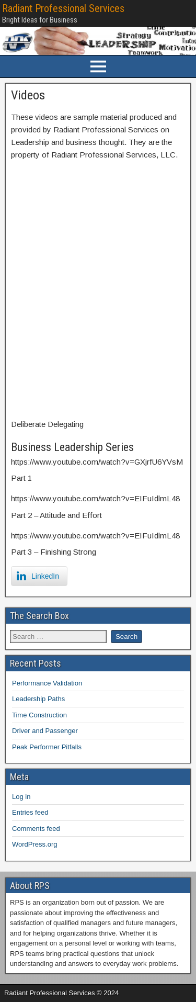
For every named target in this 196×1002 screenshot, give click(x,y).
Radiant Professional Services (63, 8)
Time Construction (39, 715)
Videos (28, 95)
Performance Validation (47, 683)
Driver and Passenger (45, 731)
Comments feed (36, 828)
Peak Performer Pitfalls (47, 747)
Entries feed (30, 812)
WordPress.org (34, 844)
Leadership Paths (38, 699)
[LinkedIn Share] (39, 576)
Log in (21, 797)
